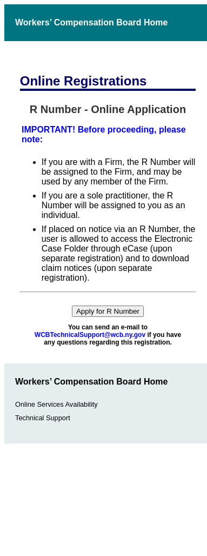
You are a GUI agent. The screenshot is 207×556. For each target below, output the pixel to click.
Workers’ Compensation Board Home (91, 22)
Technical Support (42, 418)
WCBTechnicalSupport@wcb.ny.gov (90, 335)
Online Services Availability (56, 404)
